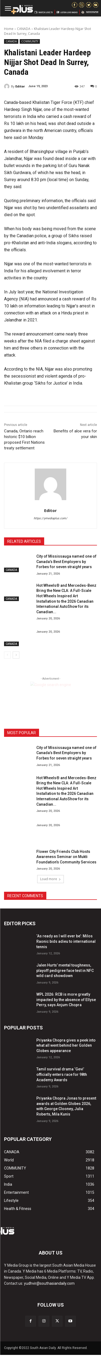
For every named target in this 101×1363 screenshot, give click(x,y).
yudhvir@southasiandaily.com (49, 1283)
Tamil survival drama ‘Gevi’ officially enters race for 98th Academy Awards (61, 1074)
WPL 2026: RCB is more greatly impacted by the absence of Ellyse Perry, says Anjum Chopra (66, 999)
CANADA (23, 28)
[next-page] (16, 655)
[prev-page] (7, 655)
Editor (20, 86)
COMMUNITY (30, 41)
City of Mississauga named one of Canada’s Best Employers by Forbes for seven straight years (66, 561)
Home (8, 28)
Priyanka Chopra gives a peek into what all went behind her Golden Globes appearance (66, 1045)
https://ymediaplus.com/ (50, 518)
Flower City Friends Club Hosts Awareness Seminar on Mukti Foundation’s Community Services (66, 856)
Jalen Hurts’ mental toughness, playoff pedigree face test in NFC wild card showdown (65, 970)
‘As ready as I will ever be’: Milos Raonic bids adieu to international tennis (66, 941)
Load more (50, 879)
